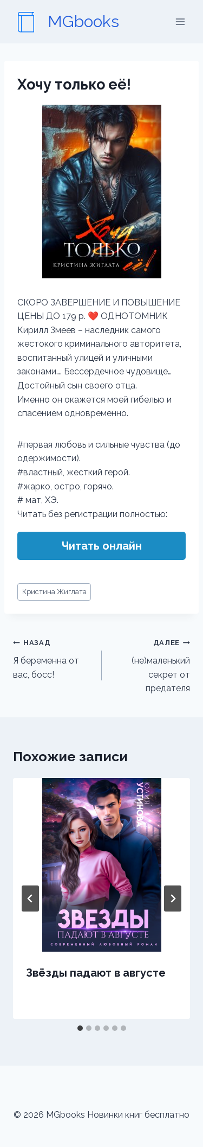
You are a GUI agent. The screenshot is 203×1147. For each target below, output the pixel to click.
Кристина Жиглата (54, 592)
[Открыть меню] (180, 21)
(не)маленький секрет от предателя (150, 664)
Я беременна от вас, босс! (53, 657)
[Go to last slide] (30, 898)
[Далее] (172, 898)
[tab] (80, 1028)
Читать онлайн (102, 545)
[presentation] (101, 865)
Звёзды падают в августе (96, 972)
